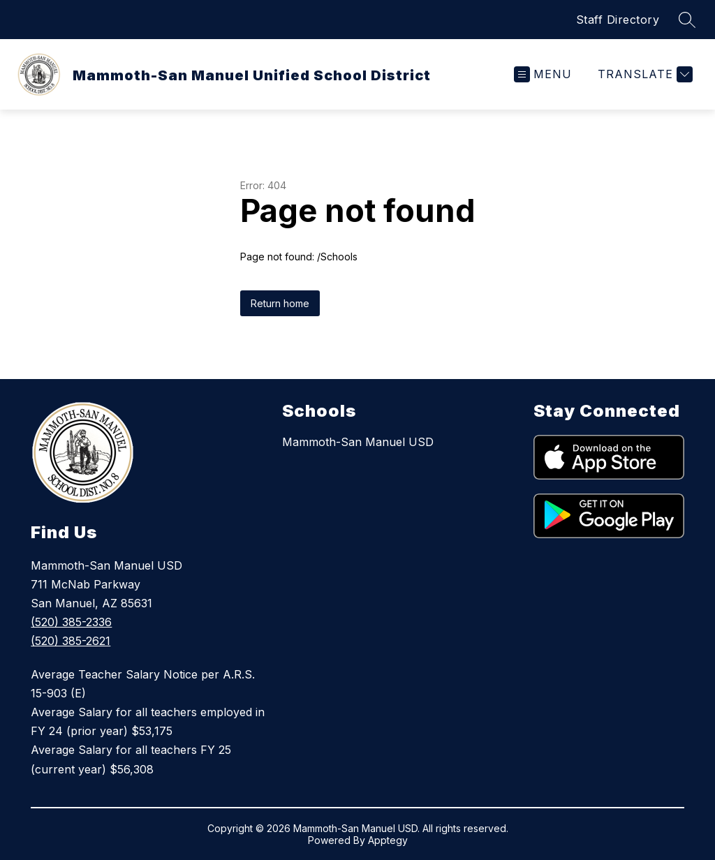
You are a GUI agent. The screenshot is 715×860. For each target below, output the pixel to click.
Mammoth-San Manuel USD (358, 442)
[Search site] (687, 19)
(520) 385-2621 (70, 641)
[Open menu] (543, 74)
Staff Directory (618, 20)
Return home (280, 303)
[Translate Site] (643, 74)
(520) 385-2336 (71, 622)
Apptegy (388, 840)
